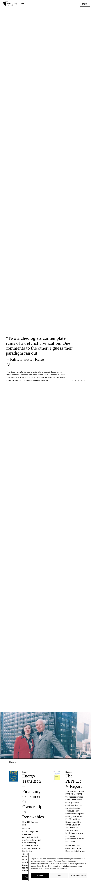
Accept (40, 875)
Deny (59, 875)
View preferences (78, 875)
